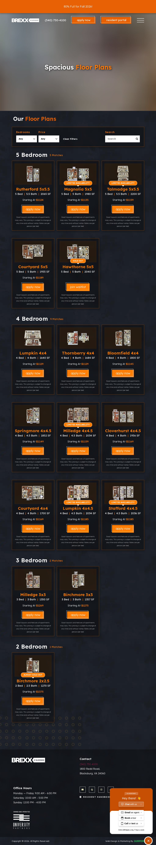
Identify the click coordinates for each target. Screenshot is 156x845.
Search (110, 132)
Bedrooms (23, 132)
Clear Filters (70, 138)
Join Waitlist (78, 287)
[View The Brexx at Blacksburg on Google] (92, 790)
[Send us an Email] (83, 790)
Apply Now (83, 20)
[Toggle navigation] (140, 20)
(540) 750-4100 (55, 20)
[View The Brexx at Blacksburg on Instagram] (101, 790)
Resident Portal (116, 20)
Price (41, 132)
